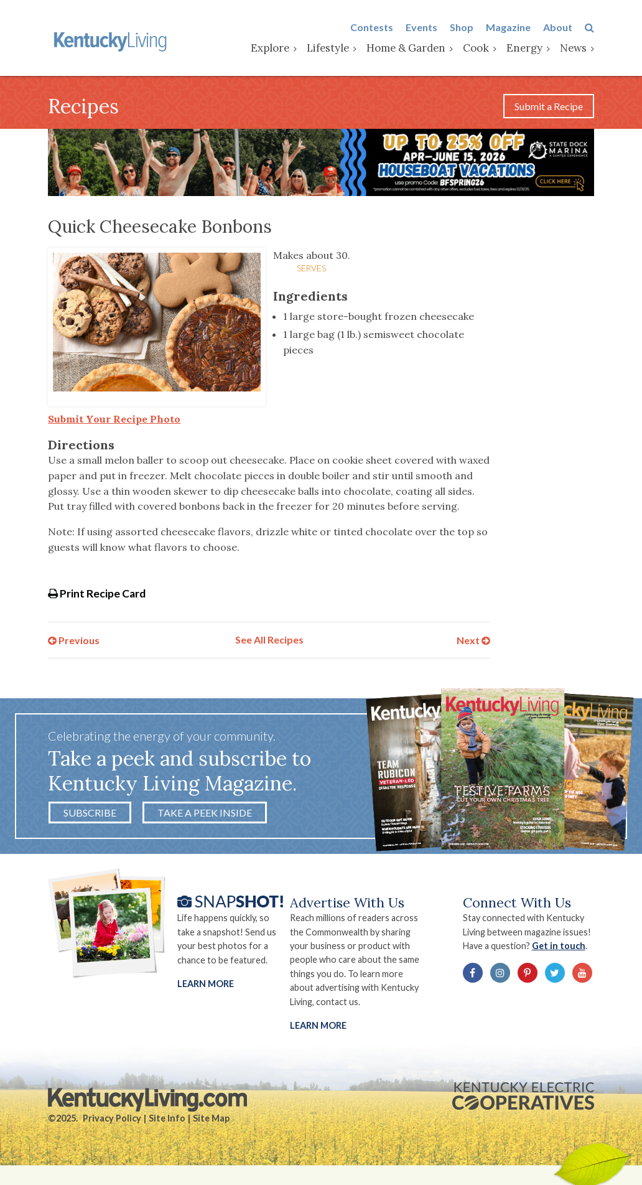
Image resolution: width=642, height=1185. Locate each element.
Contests (371, 27)
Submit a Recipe (548, 106)
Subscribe (89, 812)
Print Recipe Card (97, 593)
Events (421, 27)
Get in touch (558, 945)
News (573, 48)
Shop (461, 27)
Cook (476, 48)
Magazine (508, 27)
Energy (524, 48)
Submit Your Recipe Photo (114, 419)
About (557, 27)
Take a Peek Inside (204, 812)
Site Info (167, 1118)
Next (473, 639)
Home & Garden (405, 48)
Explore (270, 48)
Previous (74, 639)
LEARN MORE (318, 1025)
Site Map (211, 1118)
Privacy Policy (112, 1118)
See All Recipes (269, 639)
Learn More (205, 983)
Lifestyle (328, 48)
